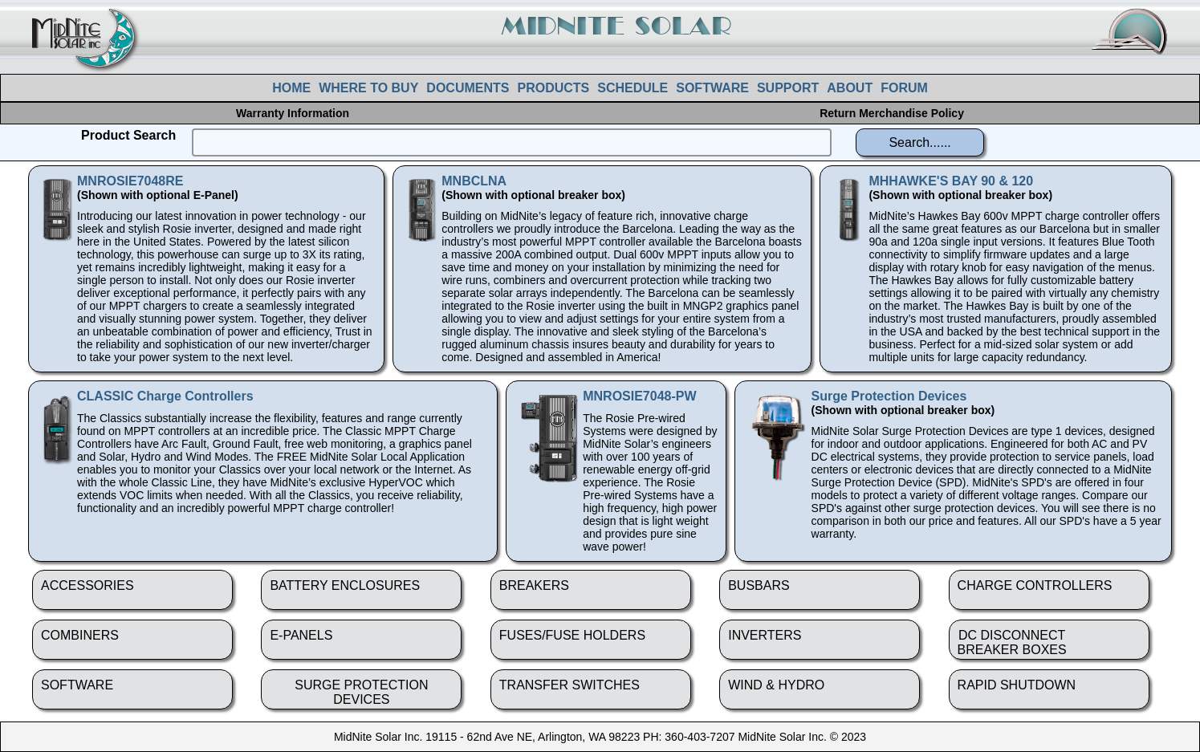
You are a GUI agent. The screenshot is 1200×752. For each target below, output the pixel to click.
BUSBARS (758, 585)
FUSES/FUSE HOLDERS (572, 635)
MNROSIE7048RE (130, 181)
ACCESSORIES (87, 585)
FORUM (904, 88)
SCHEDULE (632, 88)
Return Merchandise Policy (892, 113)
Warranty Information (292, 113)
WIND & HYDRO (776, 685)
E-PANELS (301, 635)
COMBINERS (80, 635)
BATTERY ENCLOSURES (345, 585)
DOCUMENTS (467, 88)
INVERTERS (764, 635)
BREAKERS (534, 585)
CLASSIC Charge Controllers (165, 396)
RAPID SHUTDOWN (1017, 685)
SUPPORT (788, 88)
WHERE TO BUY (368, 88)
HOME (291, 88)
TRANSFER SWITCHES (569, 685)
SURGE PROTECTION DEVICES (361, 692)
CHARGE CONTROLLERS (1035, 585)
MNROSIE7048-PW (639, 396)
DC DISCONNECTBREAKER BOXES (1012, 642)
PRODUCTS (553, 88)
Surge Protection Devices (889, 396)
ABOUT (850, 88)
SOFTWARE (712, 88)
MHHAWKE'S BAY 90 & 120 (950, 181)
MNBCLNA (473, 181)
